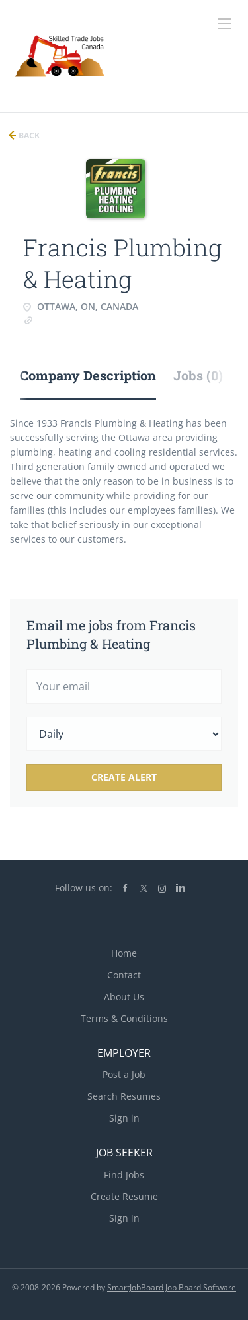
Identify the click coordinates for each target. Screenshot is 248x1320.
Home (124, 953)
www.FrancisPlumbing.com (91, 319)
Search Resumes (124, 1096)
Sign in (124, 1118)
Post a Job (124, 1074)
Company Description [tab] (88, 375)
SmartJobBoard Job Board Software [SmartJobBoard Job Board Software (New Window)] (171, 1287)
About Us (124, 996)
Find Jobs (124, 1174)
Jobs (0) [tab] (198, 375)
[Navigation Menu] (224, 23)
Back (28, 135)
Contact (124, 975)
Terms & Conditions (124, 1018)
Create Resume (124, 1196)
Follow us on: (83, 888)
